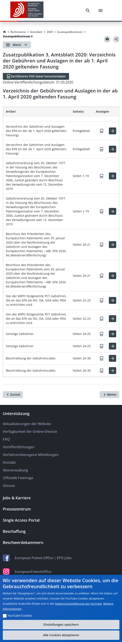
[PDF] (101, 130)
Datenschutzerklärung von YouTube (78, 604)
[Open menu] (17, 44)
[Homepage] (4, 32)
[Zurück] (13, 394)
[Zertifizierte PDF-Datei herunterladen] (36, 76)
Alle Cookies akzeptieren (61, 635)
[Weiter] (109, 394)
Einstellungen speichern (61, 624)
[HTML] (112, 130)
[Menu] (100, 10)
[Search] (88, 10)
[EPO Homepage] (26, 10)
